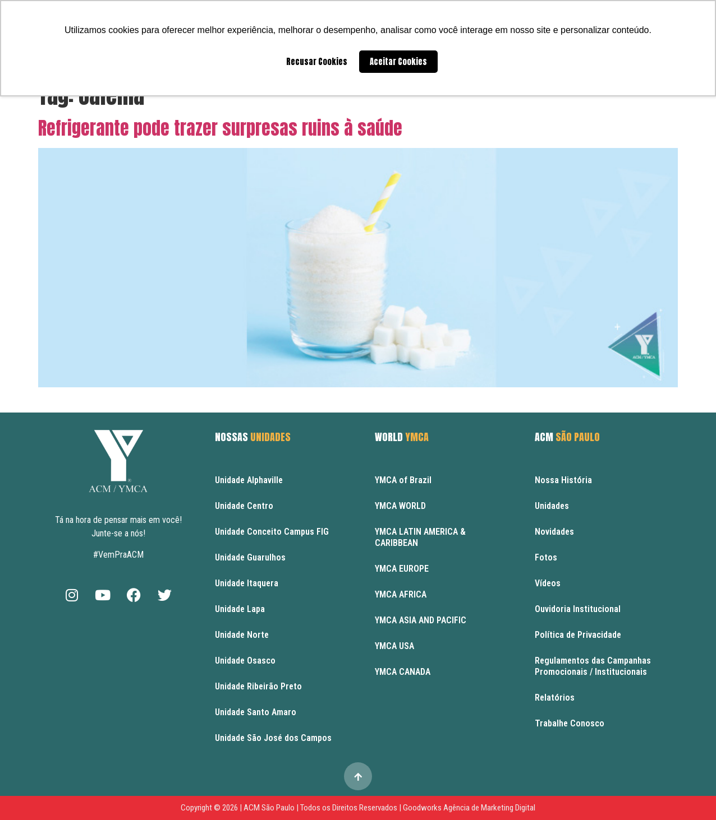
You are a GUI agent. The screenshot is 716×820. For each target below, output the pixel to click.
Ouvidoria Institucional (578, 609)
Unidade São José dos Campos (273, 738)
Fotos (546, 557)
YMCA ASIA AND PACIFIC (420, 620)
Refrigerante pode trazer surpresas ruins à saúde (220, 128)
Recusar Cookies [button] (316, 61)
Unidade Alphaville (249, 480)
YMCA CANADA (402, 671)
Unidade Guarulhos (250, 557)
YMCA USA (394, 646)
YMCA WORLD (400, 506)
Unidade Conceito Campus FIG (272, 531)
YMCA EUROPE (402, 568)
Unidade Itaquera (246, 583)
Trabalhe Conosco (569, 723)
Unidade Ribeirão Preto (258, 686)
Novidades (554, 531)
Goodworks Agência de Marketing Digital (469, 808)
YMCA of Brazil (403, 480)
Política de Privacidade (578, 634)
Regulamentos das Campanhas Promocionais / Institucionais (593, 666)
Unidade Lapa (240, 609)
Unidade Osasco (245, 660)
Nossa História (563, 480)
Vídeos (548, 583)
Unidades (552, 506)
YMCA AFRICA (400, 594)
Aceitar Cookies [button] (398, 61)
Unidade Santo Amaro (255, 712)
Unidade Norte (242, 634)
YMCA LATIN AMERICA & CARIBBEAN (420, 537)
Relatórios (555, 697)
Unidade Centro (244, 506)
